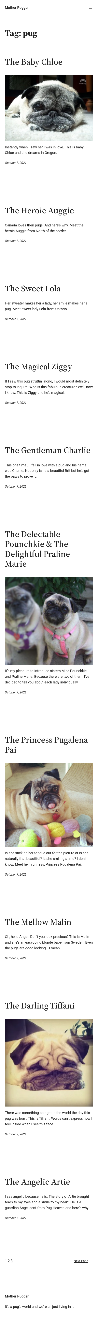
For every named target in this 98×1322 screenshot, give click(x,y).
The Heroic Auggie (39, 210)
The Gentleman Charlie (48, 450)
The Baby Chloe (34, 62)
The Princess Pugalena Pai (46, 745)
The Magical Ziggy (38, 367)
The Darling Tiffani (40, 1006)
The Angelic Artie (37, 1182)
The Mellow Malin (38, 922)
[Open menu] (90, 7)
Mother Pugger (17, 7)
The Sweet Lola (33, 288)
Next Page (83, 1261)
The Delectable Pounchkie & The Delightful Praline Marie (37, 549)
